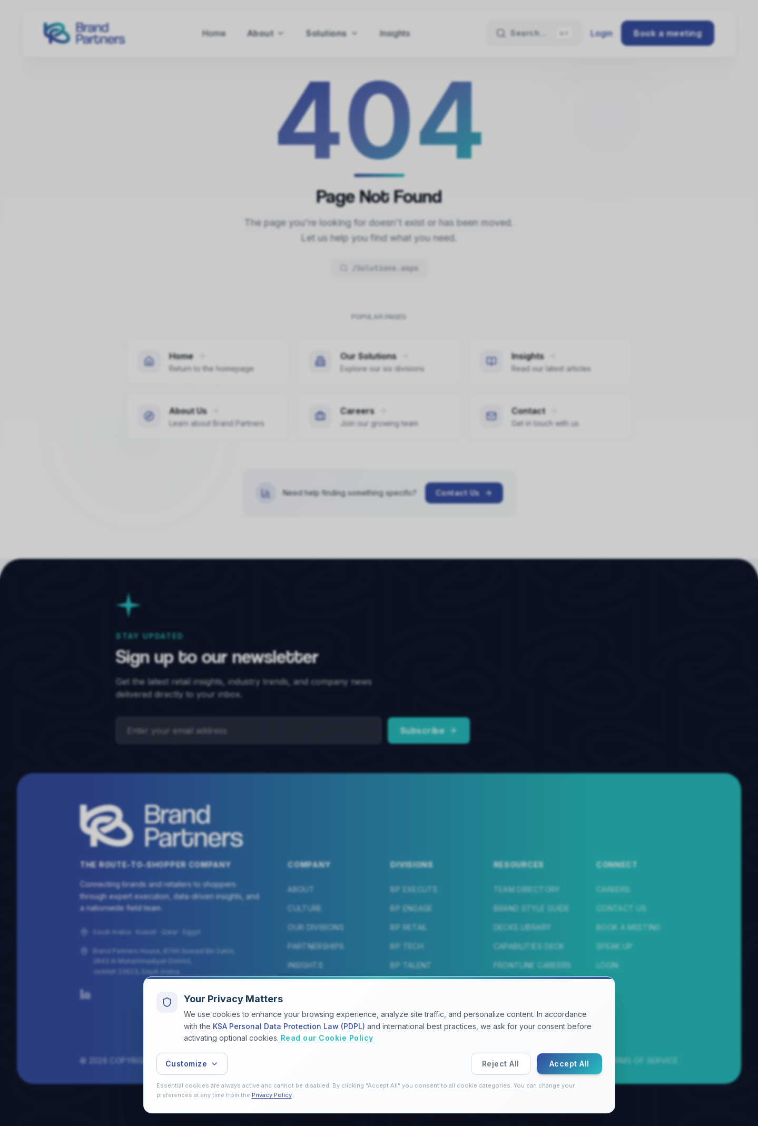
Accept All (569, 1063)
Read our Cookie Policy (327, 1038)
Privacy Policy (272, 1095)
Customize (192, 1063)
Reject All (500, 1063)
